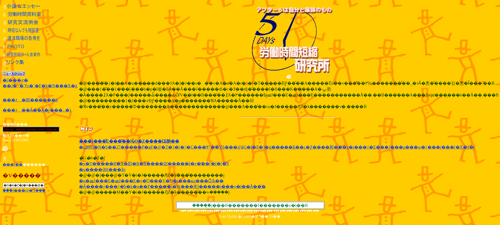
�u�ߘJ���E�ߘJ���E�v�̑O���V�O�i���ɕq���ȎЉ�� (151, 181)
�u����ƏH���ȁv (102, 169)
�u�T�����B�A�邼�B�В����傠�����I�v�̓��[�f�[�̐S (154, 163)
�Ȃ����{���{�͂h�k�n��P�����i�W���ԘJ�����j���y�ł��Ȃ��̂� (172, 186)
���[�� (13, 164)
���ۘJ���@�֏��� (24, 190)
